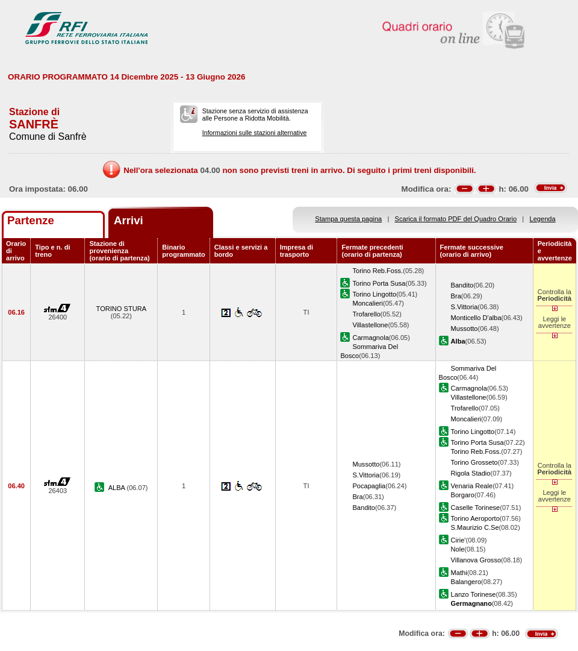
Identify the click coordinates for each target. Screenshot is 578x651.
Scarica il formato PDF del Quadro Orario (456, 218)
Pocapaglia (368, 485)
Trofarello (366, 314)
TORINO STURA (121, 308)
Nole (458, 549)
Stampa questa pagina (348, 218)
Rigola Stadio (471, 473)
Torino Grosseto (474, 462)
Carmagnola (370, 337)
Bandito (462, 285)
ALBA (117, 487)
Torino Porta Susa (378, 283)
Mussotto (464, 328)
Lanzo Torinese (473, 594)
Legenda (543, 218)
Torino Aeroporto (475, 518)
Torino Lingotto (374, 294)
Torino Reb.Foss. (377, 270)
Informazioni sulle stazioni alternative (254, 132)
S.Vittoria (464, 306)
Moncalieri (367, 303)
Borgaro (462, 494)
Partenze (30, 220)
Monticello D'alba (476, 317)
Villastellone (370, 325)
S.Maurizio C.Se (475, 527)
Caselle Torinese (475, 507)
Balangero (466, 581)
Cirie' (458, 540)
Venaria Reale (472, 485)
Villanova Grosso (476, 560)
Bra (456, 296)
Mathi (459, 572)
